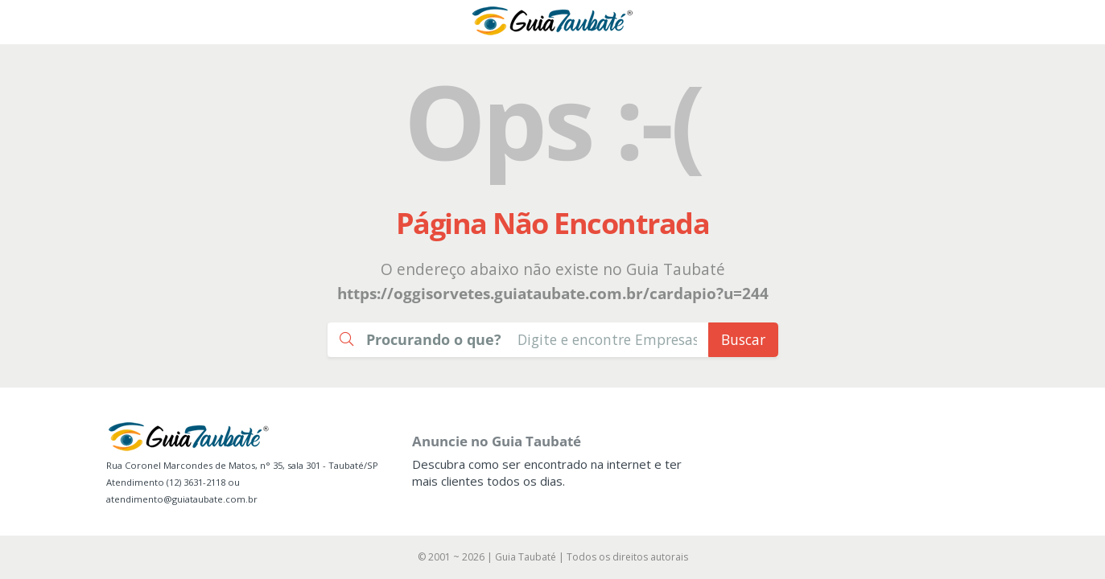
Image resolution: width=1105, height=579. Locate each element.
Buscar (743, 339)
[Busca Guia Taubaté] (607, 339)
